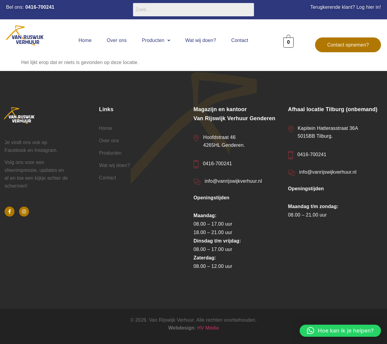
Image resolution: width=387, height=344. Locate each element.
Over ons (117, 40)
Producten (156, 40)
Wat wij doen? (200, 40)
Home (85, 40)
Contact (239, 40)
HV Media (208, 327)
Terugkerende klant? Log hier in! (345, 7)
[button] (156, 40)
